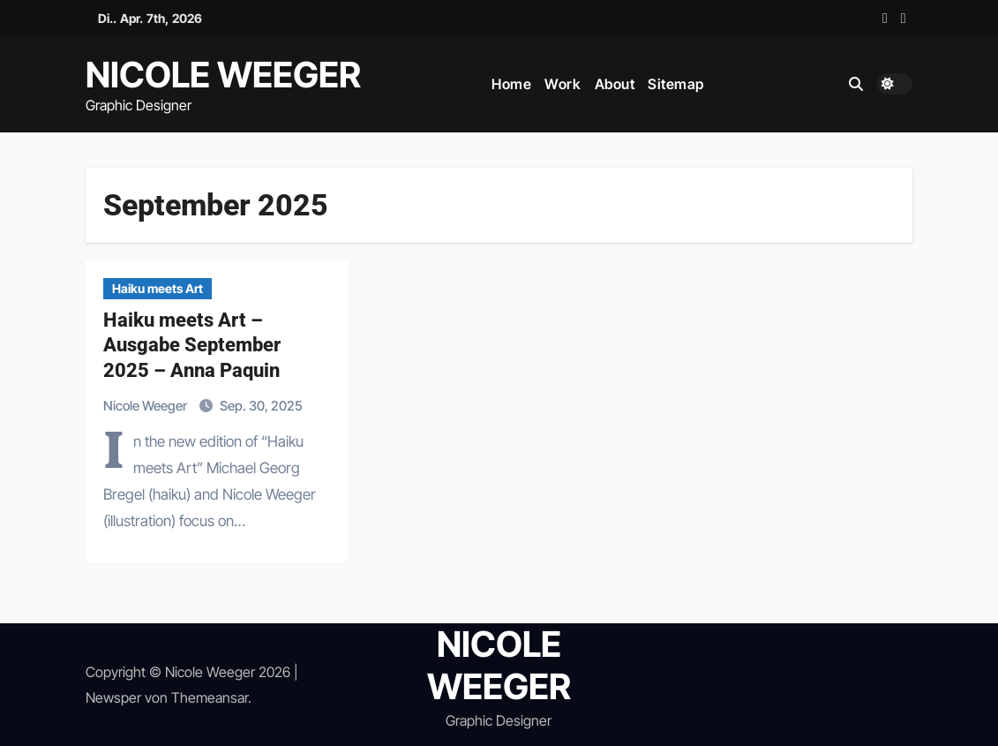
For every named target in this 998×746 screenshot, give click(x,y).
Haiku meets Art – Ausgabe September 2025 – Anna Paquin (192, 345)
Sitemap (676, 84)
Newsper (113, 697)
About (615, 84)
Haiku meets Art (157, 288)
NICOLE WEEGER (223, 74)
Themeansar (209, 697)
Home (511, 84)
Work (562, 84)
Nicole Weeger (146, 405)
